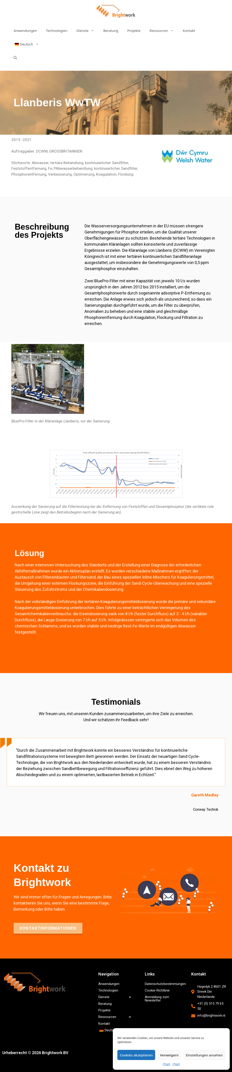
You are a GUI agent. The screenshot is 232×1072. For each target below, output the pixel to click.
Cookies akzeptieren (136, 1055)
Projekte (133, 30)
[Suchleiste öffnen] (15, 57)
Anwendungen (25, 30)
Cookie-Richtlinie (157, 990)
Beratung (110, 30)
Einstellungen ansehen (204, 1055)
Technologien (56, 30)
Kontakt (189, 30)
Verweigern (169, 1055)
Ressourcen (164, 30)
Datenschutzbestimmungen (164, 984)
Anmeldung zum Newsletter (157, 998)
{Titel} (166, 1064)
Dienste (87, 30)
